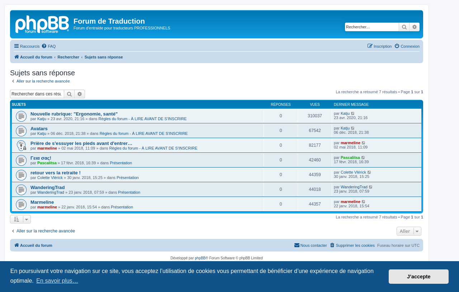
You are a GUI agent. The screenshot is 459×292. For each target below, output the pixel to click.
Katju (41, 119)
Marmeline (42, 202)
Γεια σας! (40, 158)
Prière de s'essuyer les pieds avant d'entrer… (81, 143)
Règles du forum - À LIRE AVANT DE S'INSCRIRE (143, 119)
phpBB (200, 258)
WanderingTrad (47, 187)
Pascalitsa (47, 163)
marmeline (47, 148)
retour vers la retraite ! (55, 172)
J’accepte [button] (419, 276)
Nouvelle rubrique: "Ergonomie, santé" (74, 114)
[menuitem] (48, 46)
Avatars (39, 128)
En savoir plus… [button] (57, 281)
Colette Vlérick (50, 177)
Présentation (121, 163)
